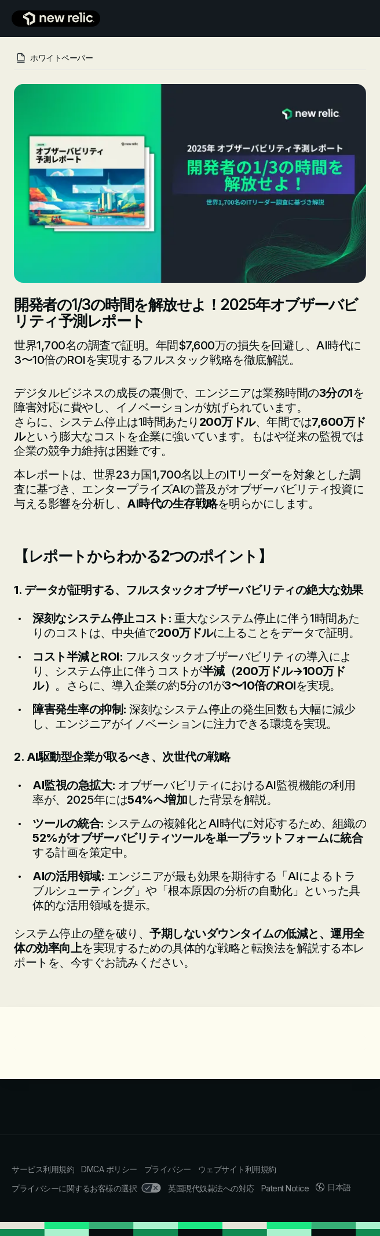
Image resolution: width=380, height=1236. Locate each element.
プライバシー (167, 1169)
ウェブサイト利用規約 (237, 1169)
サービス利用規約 (43, 1169)
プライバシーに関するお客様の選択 (86, 1188)
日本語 (333, 1187)
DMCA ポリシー (109, 1169)
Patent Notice (285, 1188)
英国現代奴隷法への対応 (211, 1188)
